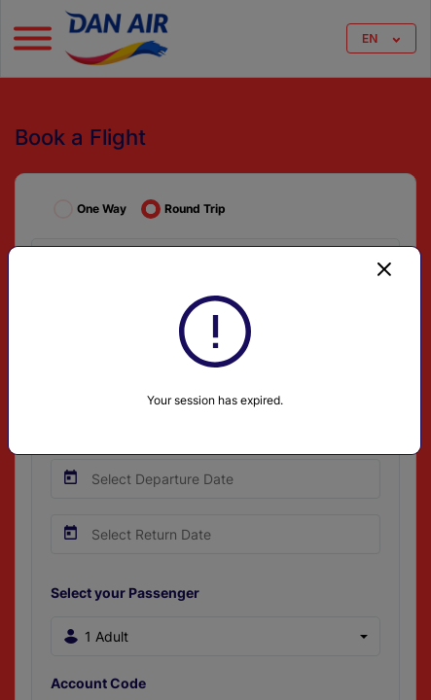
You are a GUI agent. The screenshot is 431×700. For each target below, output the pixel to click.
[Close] (384, 268)
